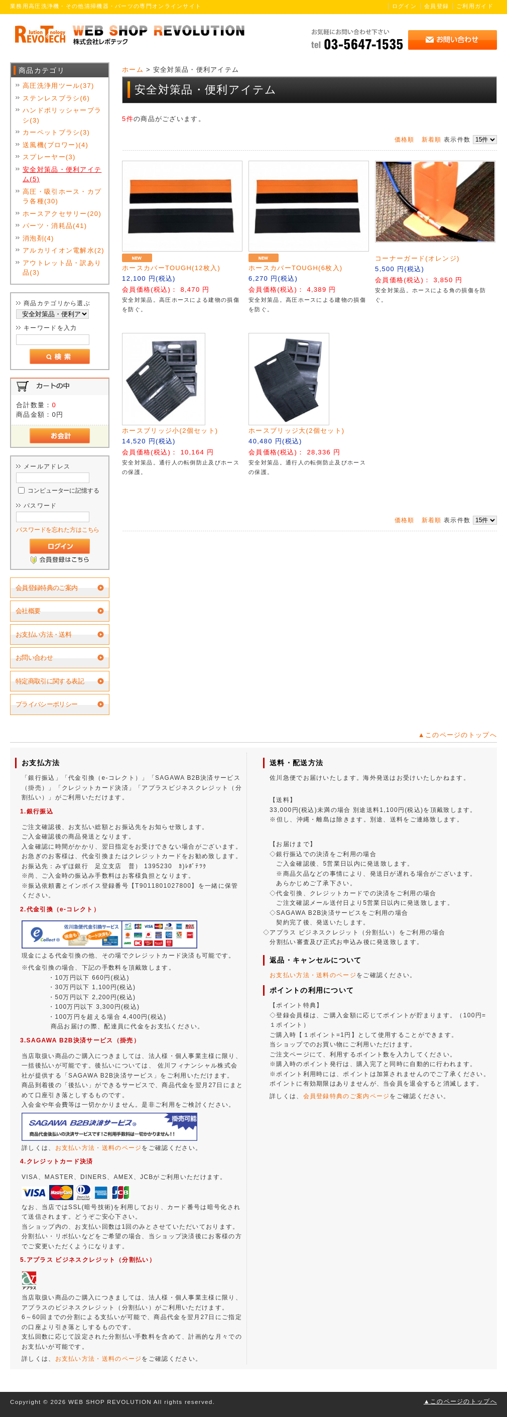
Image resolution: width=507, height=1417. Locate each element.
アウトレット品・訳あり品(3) (62, 268)
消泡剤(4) (38, 238)
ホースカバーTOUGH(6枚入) (295, 268)
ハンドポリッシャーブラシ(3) (62, 115)
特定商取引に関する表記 (50, 681)
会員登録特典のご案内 (47, 588)
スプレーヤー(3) (49, 157)
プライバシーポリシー (47, 704)
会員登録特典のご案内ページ (346, 1096)
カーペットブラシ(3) (56, 132)
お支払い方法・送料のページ (98, 1147)
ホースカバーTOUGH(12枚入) (171, 268)
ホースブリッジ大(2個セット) (296, 430)
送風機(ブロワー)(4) (55, 145)
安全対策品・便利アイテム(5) (62, 174)
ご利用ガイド (474, 6)
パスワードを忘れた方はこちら (57, 529)
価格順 (405, 139)
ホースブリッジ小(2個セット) (170, 430)
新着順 (432, 139)
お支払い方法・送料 (43, 634)
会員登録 (436, 6)
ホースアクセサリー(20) (62, 213)
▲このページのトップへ (457, 735)
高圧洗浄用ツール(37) (58, 85)
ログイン (404, 6)
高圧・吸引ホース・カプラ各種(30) (62, 196)
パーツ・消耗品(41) (55, 225)
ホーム (133, 69)
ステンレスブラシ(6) (56, 98)
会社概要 (28, 611)
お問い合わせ (34, 657)
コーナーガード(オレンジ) (417, 258)
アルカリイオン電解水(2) (63, 250)
